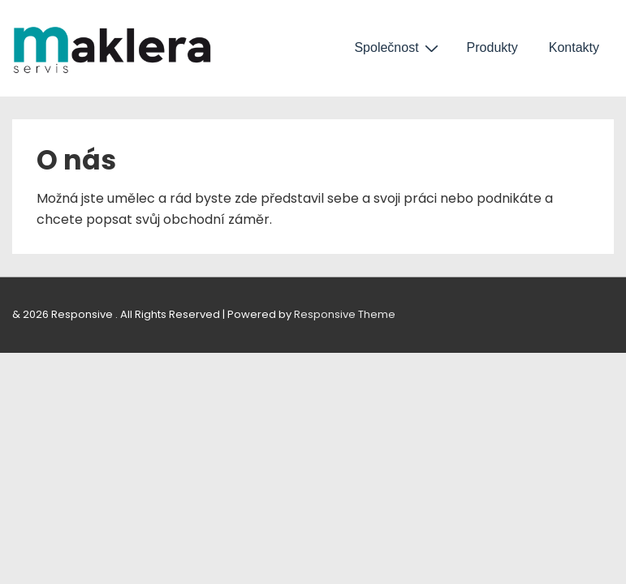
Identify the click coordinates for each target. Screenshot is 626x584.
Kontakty (574, 47)
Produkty (492, 47)
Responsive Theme (344, 314)
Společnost (398, 47)
